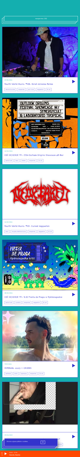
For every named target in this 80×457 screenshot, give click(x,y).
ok (43, 442)
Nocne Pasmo (14, 455)
